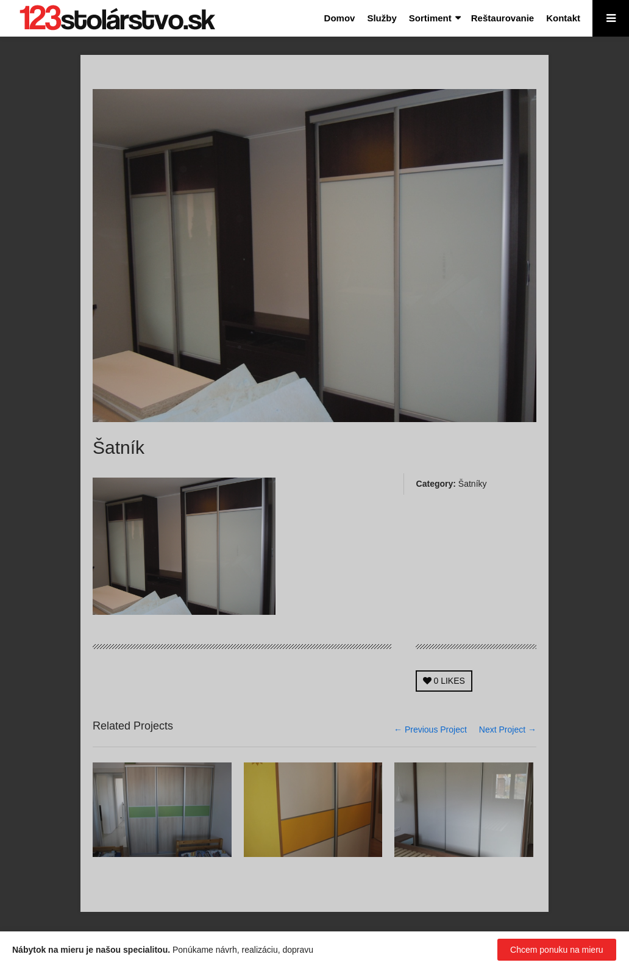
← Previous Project (430, 729)
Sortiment (430, 18)
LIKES (444, 681)
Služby (381, 18)
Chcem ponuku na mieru (556, 950)
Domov (339, 18)
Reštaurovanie (502, 18)
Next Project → (507, 729)
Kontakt (563, 18)
